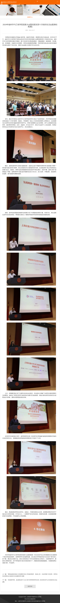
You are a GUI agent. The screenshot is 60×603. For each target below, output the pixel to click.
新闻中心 (30, 17)
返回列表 (30, 586)
